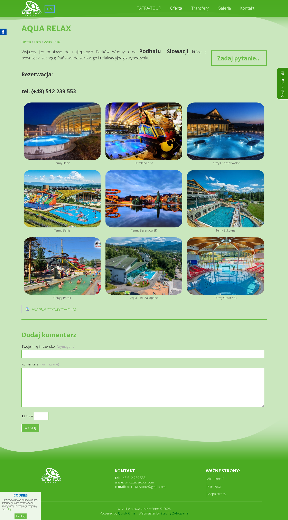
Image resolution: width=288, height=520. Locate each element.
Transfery (200, 8)
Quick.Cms (126, 513)
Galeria (224, 8)
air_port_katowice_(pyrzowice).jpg (54, 309)
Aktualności (215, 479)
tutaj (8, 509)
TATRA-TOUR (149, 8)
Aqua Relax (52, 42)
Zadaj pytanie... (239, 58)
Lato (37, 42)
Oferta (176, 8)
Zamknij (20, 516)
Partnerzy (214, 486)
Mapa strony (216, 494)
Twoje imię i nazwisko (48, 346)
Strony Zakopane (174, 513)
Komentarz (40, 364)
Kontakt (247, 8)
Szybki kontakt (282, 83)
